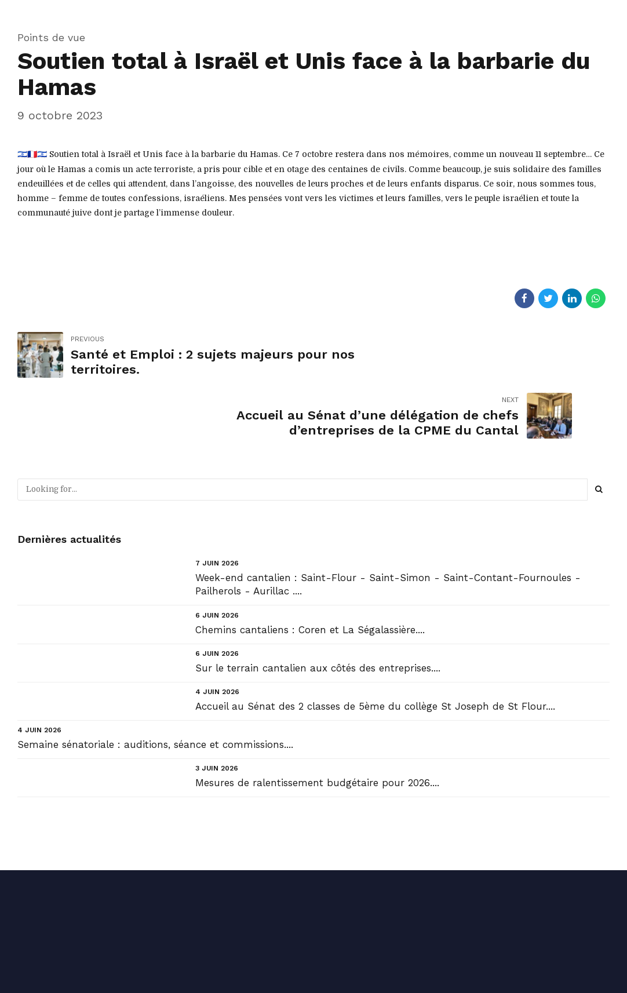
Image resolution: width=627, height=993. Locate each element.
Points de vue (51, 37)
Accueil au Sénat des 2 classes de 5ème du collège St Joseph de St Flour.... (375, 645)
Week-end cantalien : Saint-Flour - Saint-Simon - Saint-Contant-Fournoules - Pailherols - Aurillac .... (388, 523)
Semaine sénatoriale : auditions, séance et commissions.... (155, 683)
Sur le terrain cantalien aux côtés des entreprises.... (317, 607)
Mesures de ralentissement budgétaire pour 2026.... (317, 722)
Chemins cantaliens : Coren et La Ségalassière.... (310, 569)
